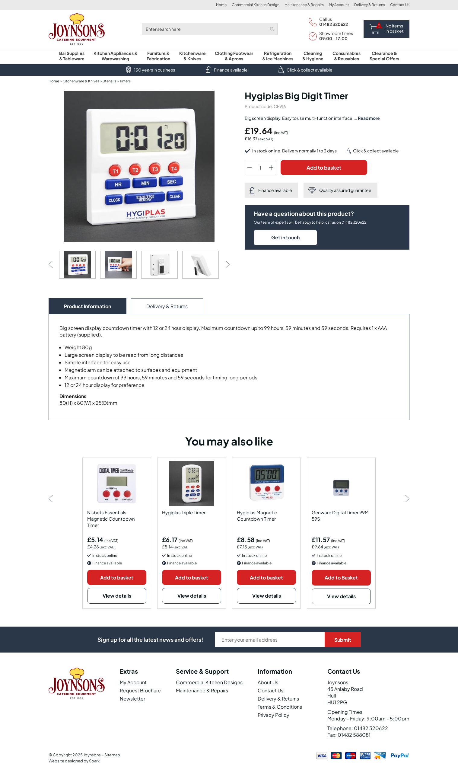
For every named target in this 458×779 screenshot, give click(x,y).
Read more (369, 118)
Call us (325, 19)
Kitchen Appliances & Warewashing (116, 55)
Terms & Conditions (280, 707)
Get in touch (285, 237)
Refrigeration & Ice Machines (277, 55)
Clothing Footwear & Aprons (234, 55)
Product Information (87, 306)
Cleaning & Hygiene (312, 55)
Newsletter (132, 698)
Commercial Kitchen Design (255, 4)
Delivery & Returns (369, 4)
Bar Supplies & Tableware (71, 55)
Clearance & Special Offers (384, 55)
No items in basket (394, 28)
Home (221, 4)
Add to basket (324, 167)
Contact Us (399, 4)
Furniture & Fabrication (158, 55)
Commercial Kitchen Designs (209, 682)
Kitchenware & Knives (192, 55)
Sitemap (112, 754)
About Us (268, 682)
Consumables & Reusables (346, 55)
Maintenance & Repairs (304, 4)
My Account (339, 4)
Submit (342, 640)
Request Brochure (140, 690)
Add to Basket (341, 577)
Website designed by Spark (74, 760)
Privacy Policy (273, 715)
